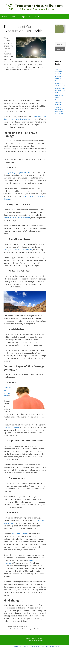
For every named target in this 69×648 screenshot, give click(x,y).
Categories (25, 16)
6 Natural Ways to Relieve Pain (16, 627)
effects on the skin (11, 427)
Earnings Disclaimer (54, 646)
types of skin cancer (20, 534)
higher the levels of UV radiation (17, 218)
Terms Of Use (25, 646)
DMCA (47, 646)
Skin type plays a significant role (17, 172)
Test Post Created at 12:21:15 (58, 71)
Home (4, 16)
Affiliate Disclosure (40, 646)
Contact (37, 16)
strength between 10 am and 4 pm (18, 249)
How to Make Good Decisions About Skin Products (59, 99)
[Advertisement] (25, 86)
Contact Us (32, 646)
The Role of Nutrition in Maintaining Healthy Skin (23, 629)
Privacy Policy (17, 646)
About (13, 16)
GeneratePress (38, 640)
